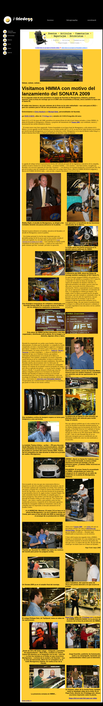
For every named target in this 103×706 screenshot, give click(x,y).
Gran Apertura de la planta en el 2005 (41, 240)
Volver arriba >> (26, 700)
